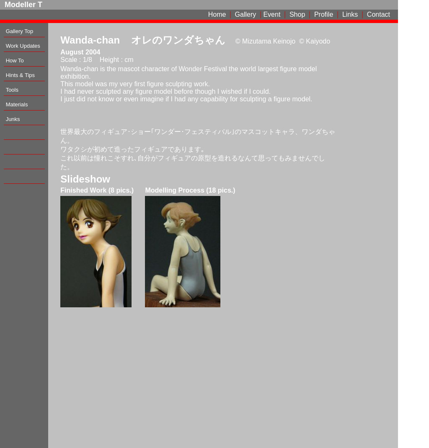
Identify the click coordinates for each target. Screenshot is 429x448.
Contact (378, 14)
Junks (13, 119)
